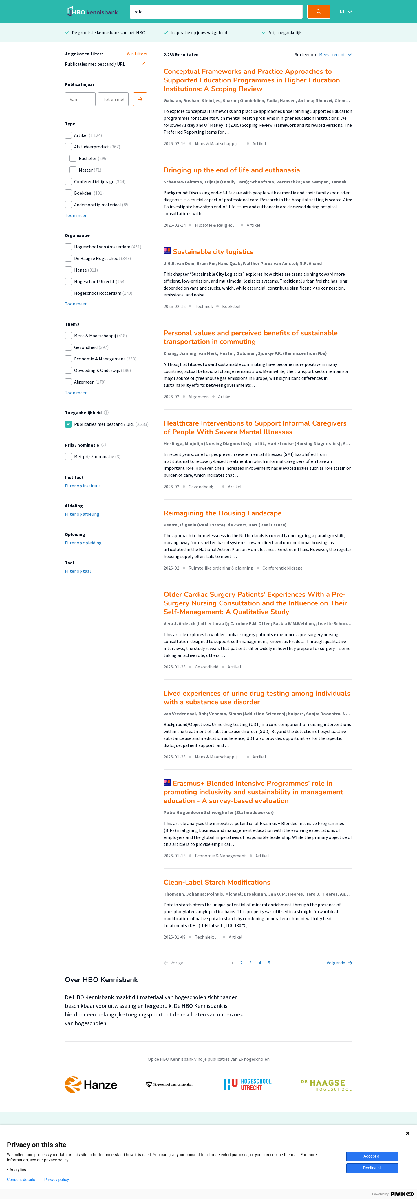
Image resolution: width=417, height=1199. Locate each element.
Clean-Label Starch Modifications (217, 882)
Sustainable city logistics (213, 251)
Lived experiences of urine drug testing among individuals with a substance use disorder (257, 698)
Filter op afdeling (82, 514)
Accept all (372, 1156)
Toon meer (76, 215)
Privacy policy (56, 1179)
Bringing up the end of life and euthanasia (232, 170)
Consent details (21, 1179)
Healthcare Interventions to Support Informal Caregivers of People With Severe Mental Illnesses (255, 427)
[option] (208, 1085)
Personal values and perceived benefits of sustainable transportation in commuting (251, 337)
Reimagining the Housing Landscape (222, 513)
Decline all (372, 1168)
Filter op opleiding (83, 542)
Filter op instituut (82, 485)
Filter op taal (78, 571)
